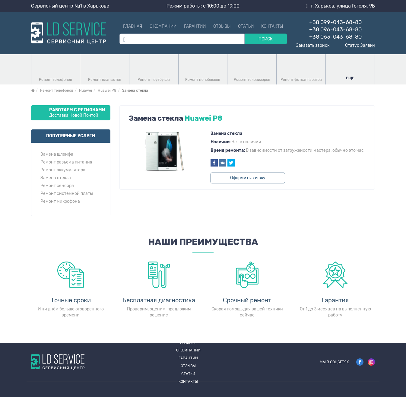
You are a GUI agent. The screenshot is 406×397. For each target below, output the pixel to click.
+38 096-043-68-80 (335, 29)
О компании (163, 26)
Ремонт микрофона (60, 201)
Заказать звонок (312, 45)
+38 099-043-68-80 (335, 22)
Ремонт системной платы (66, 193)
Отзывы (221, 26)
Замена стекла (55, 178)
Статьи (246, 26)
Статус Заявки (360, 45)
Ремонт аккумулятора (62, 170)
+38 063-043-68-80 (335, 36)
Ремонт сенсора (57, 185)
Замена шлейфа (56, 154)
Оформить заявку (247, 177)
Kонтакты (272, 26)
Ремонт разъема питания (66, 162)
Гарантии (195, 26)
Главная (132, 26)
